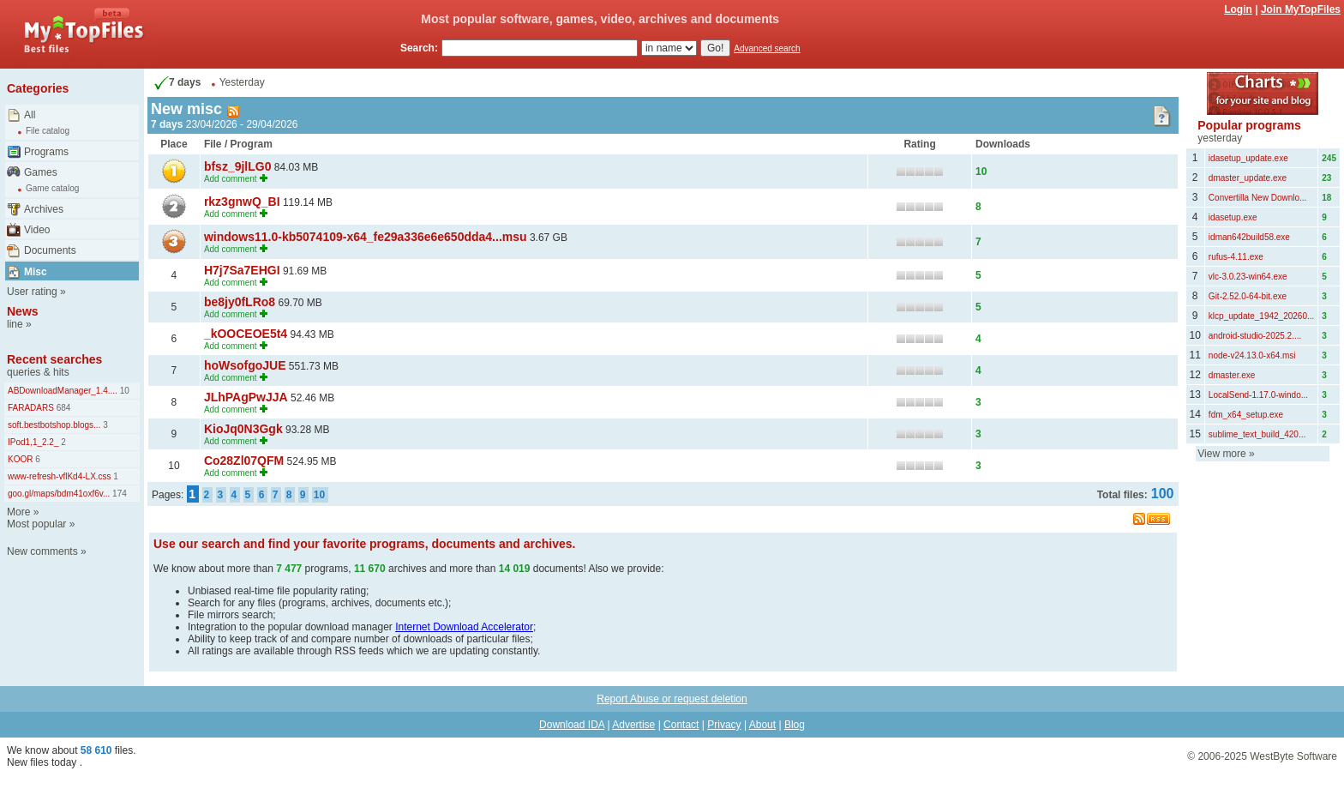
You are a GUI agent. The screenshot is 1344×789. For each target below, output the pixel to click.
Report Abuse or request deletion (672, 699)
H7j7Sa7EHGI (242, 270)
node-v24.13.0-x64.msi (1252, 355)
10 (123, 390)
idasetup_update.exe (1248, 158)
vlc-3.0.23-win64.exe (1248, 276)
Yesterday (242, 82)
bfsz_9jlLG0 (238, 166)
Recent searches (54, 359)
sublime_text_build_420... (1257, 434)
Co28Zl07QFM (244, 460)
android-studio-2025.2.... (1255, 335)
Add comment (230, 179)
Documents (50, 250)
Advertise (633, 725)
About (762, 725)
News (23, 311)
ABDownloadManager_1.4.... (62, 390)
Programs (46, 152)
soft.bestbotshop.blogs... (54, 425)
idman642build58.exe (1249, 237)
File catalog (47, 131)
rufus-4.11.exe (1236, 257)
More (18, 512)
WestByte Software (1293, 756)
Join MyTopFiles (1301, 9)
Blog (794, 725)
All (29, 115)
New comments (42, 551)
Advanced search (767, 48)
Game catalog (52, 188)
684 (62, 408)
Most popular (36, 524)
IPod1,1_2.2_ (33, 442)
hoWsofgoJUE (245, 365)
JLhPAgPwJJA (246, 397)
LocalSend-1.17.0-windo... (1258, 395)
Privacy (724, 725)
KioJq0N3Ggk (243, 429)
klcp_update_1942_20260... (1261, 316)
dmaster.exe (1232, 375)
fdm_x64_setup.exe (1246, 414)
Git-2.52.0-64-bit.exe (1248, 296)
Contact (681, 725)
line (15, 324)
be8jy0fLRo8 (239, 302)
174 (118, 493)
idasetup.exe (1233, 217)
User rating (32, 292)
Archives (43, 209)
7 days (176, 82)
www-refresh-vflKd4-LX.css (59, 476)
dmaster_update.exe (1248, 178)
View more (1221, 454)
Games (40, 172)
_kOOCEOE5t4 (245, 333)
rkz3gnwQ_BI (242, 201)
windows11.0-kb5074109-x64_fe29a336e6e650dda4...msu (365, 237)
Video (37, 230)
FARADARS (31, 408)
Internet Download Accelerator (464, 627)
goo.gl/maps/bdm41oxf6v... (59, 493)
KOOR (20, 459)
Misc (35, 272)
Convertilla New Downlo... (1258, 197)
